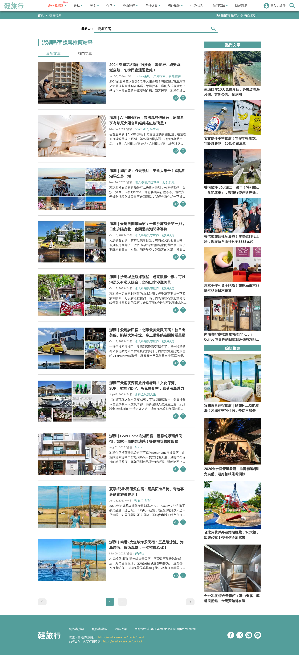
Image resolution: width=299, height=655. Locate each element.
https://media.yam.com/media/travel (121, 637)
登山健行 (130, 5)
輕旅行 (14, 5)
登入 (273, 5)
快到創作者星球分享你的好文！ (237, 15)
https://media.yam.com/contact (122, 641)
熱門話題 (220, 5)
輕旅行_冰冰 (142, 500)
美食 (94, 5)
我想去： (87, 28)
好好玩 (139, 553)
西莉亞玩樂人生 (145, 394)
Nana (138, 447)
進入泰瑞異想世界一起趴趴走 (155, 182)
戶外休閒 (152, 5)
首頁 (41, 15)
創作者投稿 (76, 629)
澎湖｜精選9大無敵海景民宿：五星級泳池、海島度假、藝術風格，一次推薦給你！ (146, 545)
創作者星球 (57, 5)
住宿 (110, 5)
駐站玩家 (241, 5)
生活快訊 (196, 5)
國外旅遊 (175, 5)
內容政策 (121, 629)
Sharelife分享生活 (147, 129)
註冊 (283, 5)
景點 (78, 5)
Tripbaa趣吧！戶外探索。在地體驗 (157, 76)
